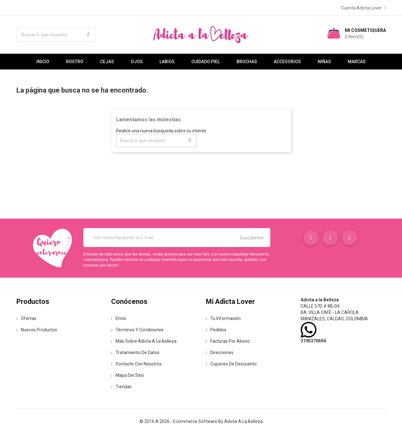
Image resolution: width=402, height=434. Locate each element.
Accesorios (287, 61)
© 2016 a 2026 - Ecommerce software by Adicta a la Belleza (201, 421)
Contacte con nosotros (136, 363)
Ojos (137, 61)
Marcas (357, 61)
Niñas (324, 61)
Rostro (74, 61)
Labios (167, 61)
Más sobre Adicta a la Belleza (144, 341)
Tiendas (121, 386)
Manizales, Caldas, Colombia (334, 318)
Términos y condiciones (137, 329)
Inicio (42, 61)
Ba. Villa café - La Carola (330, 312)
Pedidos (216, 329)
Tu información (223, 318)
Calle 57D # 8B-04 (320, 306)
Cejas (107, 61)
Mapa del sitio (127, 375)
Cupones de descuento (231, 363)
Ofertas (26, 318)
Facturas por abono (228, 341)
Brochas (247, 61)
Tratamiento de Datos (135, 352)
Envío (118, 318)
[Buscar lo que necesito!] (55, 35)
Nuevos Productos (36, 329)
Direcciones (219, 352)
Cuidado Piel (205, 61)
